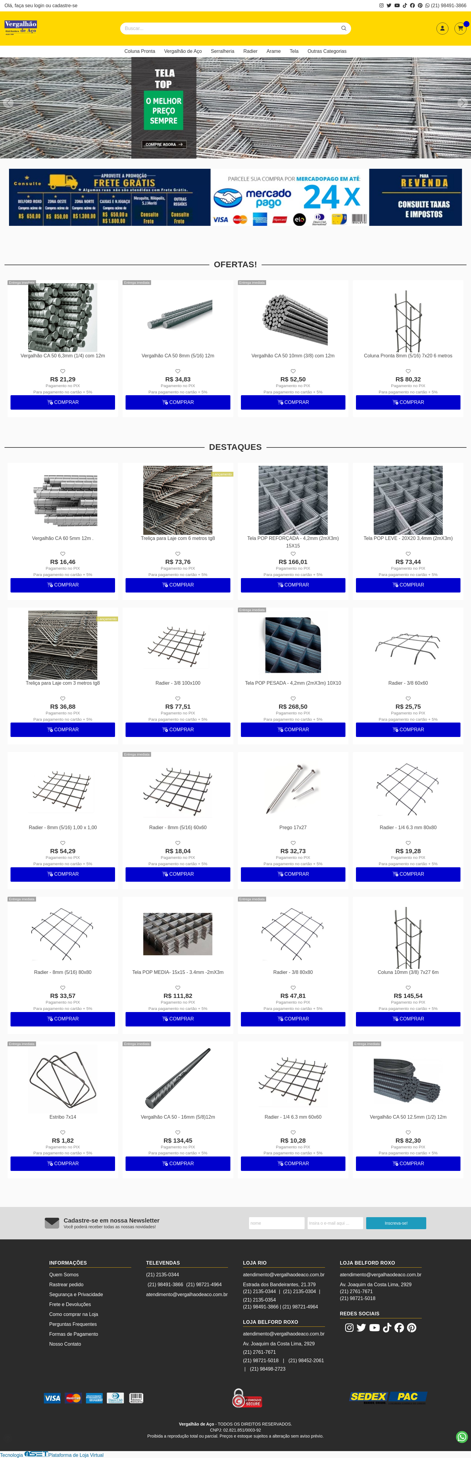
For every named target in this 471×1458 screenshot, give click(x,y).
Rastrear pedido (66, 1284)
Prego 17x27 (293, 827)
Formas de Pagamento (73, 1334)
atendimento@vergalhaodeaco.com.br (187, 1294)
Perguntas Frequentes (73, 1324)
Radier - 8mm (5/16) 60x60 (178, 827)
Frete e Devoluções (70, 1304)
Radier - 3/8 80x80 (293, 972)
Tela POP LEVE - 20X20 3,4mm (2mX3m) (408, 538)
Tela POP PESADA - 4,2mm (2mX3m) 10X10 (293, 683)
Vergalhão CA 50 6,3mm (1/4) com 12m (63, 355)
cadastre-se (64, 5)
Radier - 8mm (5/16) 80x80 (63, 972)
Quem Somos (64, 1274)
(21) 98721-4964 (204, 1284)
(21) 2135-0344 (162, 1274)
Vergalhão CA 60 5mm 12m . (63, 538)
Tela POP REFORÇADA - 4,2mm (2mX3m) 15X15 (293, 542)
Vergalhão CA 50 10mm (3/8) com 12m (293, 355)
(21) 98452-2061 (306, 1360)
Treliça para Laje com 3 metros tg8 (63, 683)
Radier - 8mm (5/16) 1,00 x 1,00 (63, 827)
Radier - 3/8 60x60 (408, 683)
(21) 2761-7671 (259, 1352)
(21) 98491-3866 (445, 5)
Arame (273, 51)
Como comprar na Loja (73, 1314)
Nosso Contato (65, 1344)
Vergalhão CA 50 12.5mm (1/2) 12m (408, 1117)
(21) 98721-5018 (260, 1360)
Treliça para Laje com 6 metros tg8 (178, 538)
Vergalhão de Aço (183, 51)
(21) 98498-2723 (267, 1369)
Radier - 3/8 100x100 (178, 683)
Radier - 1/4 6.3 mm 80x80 (408, 827)
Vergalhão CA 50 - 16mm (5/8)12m (178, 1117)
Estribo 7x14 (63, 1117)
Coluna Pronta (139, 51)
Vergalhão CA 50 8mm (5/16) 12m (177, 355)
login (40, 5)
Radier (250, 51)
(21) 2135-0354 (259, 1299)
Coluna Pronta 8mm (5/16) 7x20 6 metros (408, 355)
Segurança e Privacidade (76, 1294)
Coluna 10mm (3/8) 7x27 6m (408, 972)
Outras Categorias (327, 51)
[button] (462, 103)
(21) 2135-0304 (299, 1291)
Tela (294, 51)
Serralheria (222, 51)
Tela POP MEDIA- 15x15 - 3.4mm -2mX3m (177, 972)
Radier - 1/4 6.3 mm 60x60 (293, 1117)
